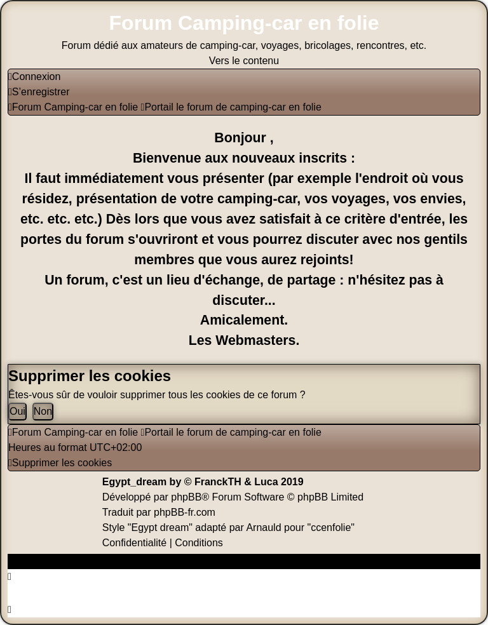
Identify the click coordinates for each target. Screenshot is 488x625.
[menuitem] (34, 76)
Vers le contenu (244, 60)
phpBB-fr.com (184, 512)
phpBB (186, 497)
